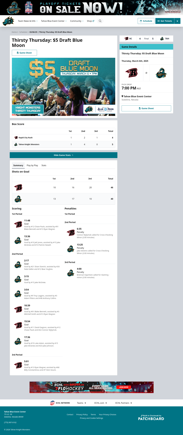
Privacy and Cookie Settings (91, 418)
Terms (93, 414)
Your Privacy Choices (107, 414)
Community (77, 21)
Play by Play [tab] (32, 165)
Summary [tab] (18, 165)
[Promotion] (91, 7)
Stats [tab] (44, 165)
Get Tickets (165, 21)
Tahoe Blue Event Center (54, 21)
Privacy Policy (82, 414)
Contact (70, 414)
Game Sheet (24, 52)
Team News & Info (28, 21)
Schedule (146, 21)
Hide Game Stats (63, 155)
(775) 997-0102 (10, 422)
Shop (90, 21)
